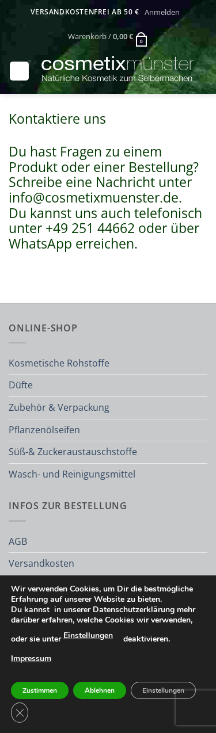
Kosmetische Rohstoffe (59, 363)
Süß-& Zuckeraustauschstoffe (73, 451)
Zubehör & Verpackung (59, 407)
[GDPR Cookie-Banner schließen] (19, 713)
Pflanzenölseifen (44, 429)
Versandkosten (41, 563)
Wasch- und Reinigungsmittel (72, 474)
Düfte (21, 385)
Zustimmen (39, 690)
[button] (162, 12)
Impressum (31, 658)
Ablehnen (100, 690)
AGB (18, 541)
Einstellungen (88, 635)
